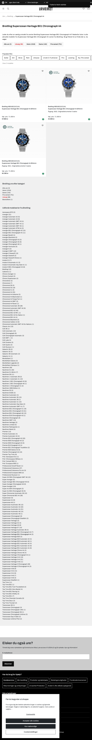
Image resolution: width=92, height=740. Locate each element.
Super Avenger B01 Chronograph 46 (14, 482)
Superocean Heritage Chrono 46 (13, 553)
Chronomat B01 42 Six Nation (12, 315)
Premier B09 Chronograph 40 (12, 443)
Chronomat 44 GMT (9, 301)
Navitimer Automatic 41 (10, 402)
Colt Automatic (7, 331)
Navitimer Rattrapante (9, 427)
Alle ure (5, 188)
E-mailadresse (7, 653)
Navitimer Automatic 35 (10, 397)
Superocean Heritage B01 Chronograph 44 (16, 534)
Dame (4, 192)
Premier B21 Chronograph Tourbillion (14, 447)
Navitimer (5, 367)
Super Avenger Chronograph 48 (13, 484)
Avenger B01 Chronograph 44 (12, 233)
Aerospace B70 (7, 212)
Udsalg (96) (19, 44)
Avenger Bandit (7, 235)
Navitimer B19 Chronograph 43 (12, 415)
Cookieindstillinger (31, 732)
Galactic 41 (6, 356)
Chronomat (6, 283)
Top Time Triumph (8, 603)
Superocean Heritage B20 (11, 536)
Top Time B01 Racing (9, 591)
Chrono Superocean (9, 278)
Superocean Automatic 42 (11, 507)
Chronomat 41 (7, 290)
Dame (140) (43, 44)
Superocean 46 (7, 502)
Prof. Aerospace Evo (9, 457)
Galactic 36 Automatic (10, 354)
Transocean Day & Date (10, 616)
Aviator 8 (5, 260)
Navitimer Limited (8, 425)
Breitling (10, 16)
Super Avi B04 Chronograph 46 (12, 491)
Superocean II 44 (8, 573)
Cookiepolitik (30, 714)
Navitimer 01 (6, 370)
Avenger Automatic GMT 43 (11, 221)
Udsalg (4, 197)
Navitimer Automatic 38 (10, 399)
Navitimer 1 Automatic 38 (11, 377)
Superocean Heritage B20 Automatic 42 (15, 539)
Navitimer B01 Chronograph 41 (12, 409)
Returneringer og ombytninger (14, 686)
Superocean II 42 (8, 571)
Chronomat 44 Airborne (10, 294)
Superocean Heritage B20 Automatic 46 (15, 541)
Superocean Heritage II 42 (11, 557)
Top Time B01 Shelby (9, 594)
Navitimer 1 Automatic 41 (11, 379)
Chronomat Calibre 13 (9, 322)
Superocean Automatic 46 (11, 511)
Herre (4, 190)
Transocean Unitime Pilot (11, 619)
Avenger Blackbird (8, 237)
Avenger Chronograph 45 (10, 242)
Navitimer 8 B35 (7, 393)
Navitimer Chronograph (10, 418)
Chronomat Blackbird (9, 320)
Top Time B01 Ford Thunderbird (13, 587)
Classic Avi (6, 326)
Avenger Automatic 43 (9, 219)
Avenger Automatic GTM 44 (11, 228)
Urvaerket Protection (37, 686)
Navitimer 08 (6, 374)
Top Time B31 (7, 596)
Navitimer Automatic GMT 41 (12, 406)
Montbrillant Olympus (9, 365)
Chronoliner (6, 281)
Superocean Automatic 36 (11, 505)
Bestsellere (6, 199)
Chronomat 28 (7, 285)
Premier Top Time (8, 454)
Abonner (8, 664)
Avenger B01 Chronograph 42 (12, 230)
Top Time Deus (7, 601)
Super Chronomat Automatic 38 (13, 493)
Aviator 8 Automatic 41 (10, 262)
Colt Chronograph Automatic (12, 335)
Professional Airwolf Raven (11, 466)
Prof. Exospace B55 (9, 463)
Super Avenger (7, 479)
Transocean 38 (7, 605)
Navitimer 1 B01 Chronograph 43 (13, 381)
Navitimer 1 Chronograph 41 (11, 386)
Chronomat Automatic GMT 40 (12, 308)
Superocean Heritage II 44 (11, 559)
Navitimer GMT (7, 420)
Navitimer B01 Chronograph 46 (12, 413)
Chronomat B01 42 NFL (10, 313)
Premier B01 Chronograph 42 (12, 438)
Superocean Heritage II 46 (11, 562)
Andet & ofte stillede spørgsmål (59, 686)
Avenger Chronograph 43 (10, 240)
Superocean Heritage (9, 521)
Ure (3, 16)
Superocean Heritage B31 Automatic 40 (15, 543)
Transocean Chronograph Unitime (13, 614)
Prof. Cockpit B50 (8, 461)
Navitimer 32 (6, 390)
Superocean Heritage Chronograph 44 (15, 555)
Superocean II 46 (8, 575)
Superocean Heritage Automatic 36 (14, 530)
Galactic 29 (6, 349)
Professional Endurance (10, 468)
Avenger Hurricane (8, 246)
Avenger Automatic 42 (9, 217)
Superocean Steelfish (9, 580)
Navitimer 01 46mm (9, 372)
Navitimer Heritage (8, 422)
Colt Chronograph (8, 333)
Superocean (6, 498)
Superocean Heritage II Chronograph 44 (15, 566)
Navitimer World (7, 429)
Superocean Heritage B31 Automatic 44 (15, 548)
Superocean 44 (7, 500)
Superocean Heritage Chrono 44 (13, 550)
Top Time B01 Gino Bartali (11, 589)
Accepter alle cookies (31, 721)
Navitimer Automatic (9, 395)
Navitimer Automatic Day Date (12, 404)
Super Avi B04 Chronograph (11, 488)
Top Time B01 (7, 584)
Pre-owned (6, 195)
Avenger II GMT (7, 251)
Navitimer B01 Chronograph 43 (12, 411)
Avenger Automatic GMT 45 (11, 226)
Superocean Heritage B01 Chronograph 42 (16, 532)
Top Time (5, 582)
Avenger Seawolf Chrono (10, 258)
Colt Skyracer (7, 347)
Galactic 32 (6, 351)
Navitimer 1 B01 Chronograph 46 (13, 383)
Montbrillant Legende (9, 363)
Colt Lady (5, 340)
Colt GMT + (6, 338)
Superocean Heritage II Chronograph (14, 564)
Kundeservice (8, 680)
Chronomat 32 (7, 287)
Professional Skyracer (9, 475)
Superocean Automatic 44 (11, 509)
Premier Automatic (8, 434)
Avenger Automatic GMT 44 (11, 224)
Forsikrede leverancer (78, 680)
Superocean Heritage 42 (10, 523)
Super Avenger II (8, 486)
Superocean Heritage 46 (10, 525)
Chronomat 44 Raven (9, 303)
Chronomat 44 (7, 292)
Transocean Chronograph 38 (12, 612)
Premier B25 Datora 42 (10, 450)
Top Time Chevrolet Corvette (12, 598)
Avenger (5, 214)
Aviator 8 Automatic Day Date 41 (13, 265)
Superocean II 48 (8, 578)
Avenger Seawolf (8, 255)
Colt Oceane (6, 342)
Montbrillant (6, 358)
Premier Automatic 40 (9, 436)
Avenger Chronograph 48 (10, 244)
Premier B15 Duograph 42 (11, 445)
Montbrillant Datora (8, 361)
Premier (5, 431)
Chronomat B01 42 (8, 310)
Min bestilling (22, 680)
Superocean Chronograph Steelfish (14, 518)
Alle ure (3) (8, 44)
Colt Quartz (6, 345)
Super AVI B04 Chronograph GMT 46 (14, 477)
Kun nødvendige (31, 726)
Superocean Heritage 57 (10, 527)
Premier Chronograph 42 (10, 452)
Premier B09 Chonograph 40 (12, 440)
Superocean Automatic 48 (11, 514)
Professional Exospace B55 (11, 473)
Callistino (5, 272)
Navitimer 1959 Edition (10, 388)
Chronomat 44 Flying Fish (11, 299)
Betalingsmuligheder (59, 680)
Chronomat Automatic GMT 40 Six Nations (17, 324)
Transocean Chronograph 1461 (12, 610)
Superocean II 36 (8, 568)
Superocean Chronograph (11, 516)
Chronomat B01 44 (8, 317)
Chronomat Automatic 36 (10, 306)
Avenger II (5, 249)
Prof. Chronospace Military (11, 459)
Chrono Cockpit (7, 276)
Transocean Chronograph (11, 607)
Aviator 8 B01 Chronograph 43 (12, 267)
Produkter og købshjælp (39, 680)
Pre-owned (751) (56, 44)
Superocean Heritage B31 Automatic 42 (15, 546)
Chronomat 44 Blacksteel (11, 297)
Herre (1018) (31, 44)
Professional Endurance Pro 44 (13, 470)
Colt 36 (4, 329)
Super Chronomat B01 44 (11, 495)
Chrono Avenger (7, 274)
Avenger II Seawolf (8, 253)
